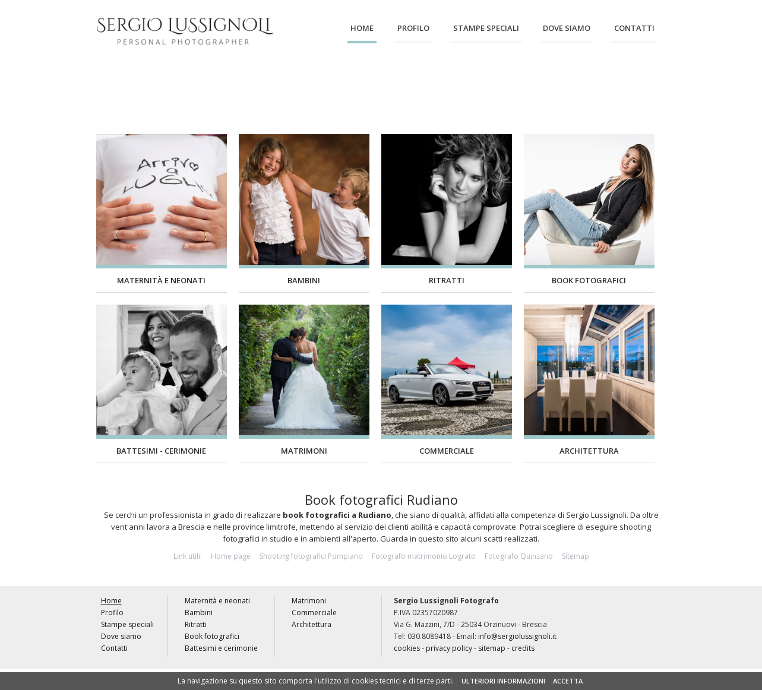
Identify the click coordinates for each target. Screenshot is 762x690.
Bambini (213, 82)
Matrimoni (482, 82)
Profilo (413, 28)
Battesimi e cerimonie (414, 83)
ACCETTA (568, 680)
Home (362, 28)
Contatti (634, 28)
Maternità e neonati (146, 83)
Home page (231, 556)
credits (523, 648)
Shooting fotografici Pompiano (311, 556)
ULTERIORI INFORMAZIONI (503, 680)
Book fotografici (347, 83)
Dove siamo (566, 28)
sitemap (491, 648)
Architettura (616, 82)
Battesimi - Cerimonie (161, 450)
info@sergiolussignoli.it (517, 636)
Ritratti (280, 82)
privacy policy (449, 648)
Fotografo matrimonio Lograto (424, 556)
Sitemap (575, 556)
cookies (407, 648)
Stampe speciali (486, 28)
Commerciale (548, 82)
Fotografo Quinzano (519, 556)
